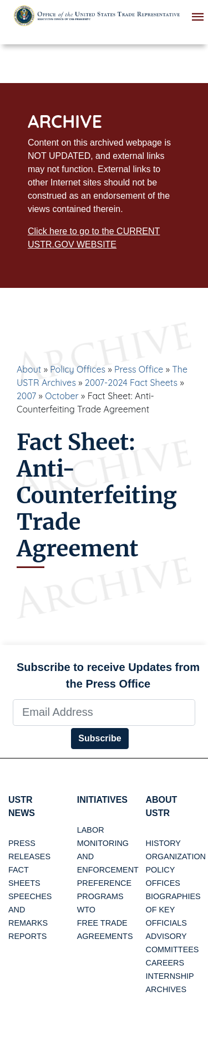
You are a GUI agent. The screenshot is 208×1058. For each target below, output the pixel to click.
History (163, 843)
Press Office (138, 369)
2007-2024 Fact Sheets (131, 382)
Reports (27, 936)
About (29, 369)
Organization (176, 856)
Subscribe (99, 738)
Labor (90, 829)
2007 (26, 395)
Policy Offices (77, 369)
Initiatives (102, 799)
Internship (170, 976)
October (62, 395)
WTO (86, 909)
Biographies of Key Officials (173, 909)
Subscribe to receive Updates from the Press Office (108, 675)
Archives (166, 989)
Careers (165, 962)
